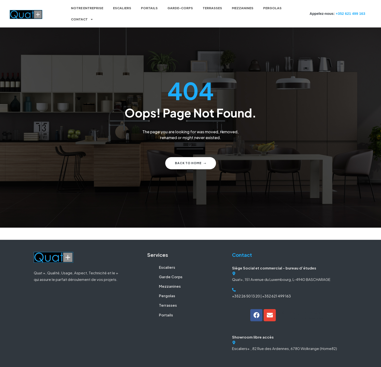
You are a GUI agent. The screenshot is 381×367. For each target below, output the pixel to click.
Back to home (190, 163)
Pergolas (272, 8)
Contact (82, 19)
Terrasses (212, 8)
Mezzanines (242, 8)
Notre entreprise (87, 8)
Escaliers (122, 8)
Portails (149, 8)
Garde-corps (180, 8)
